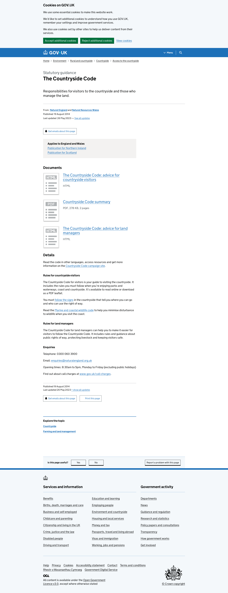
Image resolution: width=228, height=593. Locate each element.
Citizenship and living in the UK (61, 525)
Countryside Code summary (86, 201)
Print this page (92, 398)
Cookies (68, 565)
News (144, 505)
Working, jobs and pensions (108, 545)
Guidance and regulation (155, 512)
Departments (149, 498)
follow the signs (64, 300)
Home (46, 60)
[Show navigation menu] (168, 52)
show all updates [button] (80, 389)
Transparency (149, 531)
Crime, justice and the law (58, 531)
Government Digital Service (101, 569)
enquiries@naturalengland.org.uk (71, 360)
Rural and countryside (81, 60)
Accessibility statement (90, 565)
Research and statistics (155, 518)
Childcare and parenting (57, 518)
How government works (155, 538)
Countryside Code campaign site (85, 265)
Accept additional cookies (60, 40)
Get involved (148, 545)
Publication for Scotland (62, 152)
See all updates (82, 118)
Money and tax (101, 525)
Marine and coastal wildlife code (74, 310)
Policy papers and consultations (160, 525)
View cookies (124, 40)
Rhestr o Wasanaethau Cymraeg (62, 569)
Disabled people (53, 538)
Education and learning (106, 498)
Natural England (58, 110)
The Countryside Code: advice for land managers (95, 230)
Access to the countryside (126, 60)
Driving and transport (56, 545)
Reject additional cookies (97, 40)
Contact (112, 565)
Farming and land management (59, 431)
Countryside (102, 60)
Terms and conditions (133, 565)
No (99, 462)
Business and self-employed (60, 512)
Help (46, 565)
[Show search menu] (180, 52)
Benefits (48, 498)
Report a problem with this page (163, 462)
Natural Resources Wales (85, 110)
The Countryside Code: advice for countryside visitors (91, 177)
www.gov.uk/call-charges (95, 374)
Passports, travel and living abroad (113, 531)
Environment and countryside (109, 512)
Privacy (56, 565)
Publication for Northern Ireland (67, 148)
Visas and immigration (105, 538)
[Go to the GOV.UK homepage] (55, 52)
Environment (59, 60)
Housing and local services (108, 518)
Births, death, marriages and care (63, 505)
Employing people (102, 505)
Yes (81, 462)
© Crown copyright (173, 583)
